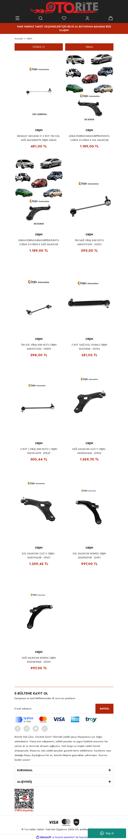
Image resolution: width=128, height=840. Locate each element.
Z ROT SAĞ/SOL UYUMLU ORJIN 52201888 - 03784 (89, 347)
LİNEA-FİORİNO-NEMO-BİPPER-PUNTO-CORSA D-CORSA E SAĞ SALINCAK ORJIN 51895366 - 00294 (38, 242)
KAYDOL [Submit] (104, 708)
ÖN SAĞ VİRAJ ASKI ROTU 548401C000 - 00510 (89, 242)
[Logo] (64, 7)
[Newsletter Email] (64, 709)
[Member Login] (87, 18)
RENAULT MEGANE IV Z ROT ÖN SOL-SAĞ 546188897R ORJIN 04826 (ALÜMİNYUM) (38, 138)
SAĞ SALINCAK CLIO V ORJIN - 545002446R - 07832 (89, 451)
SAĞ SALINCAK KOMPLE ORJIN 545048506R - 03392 (39, 660)
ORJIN (29, 38)
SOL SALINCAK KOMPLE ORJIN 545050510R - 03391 (89, 555)
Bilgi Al (107, 833)
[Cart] (110, 18)
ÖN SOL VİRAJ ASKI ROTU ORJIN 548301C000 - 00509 (39, 347)
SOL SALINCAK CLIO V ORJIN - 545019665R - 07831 (39, 555)
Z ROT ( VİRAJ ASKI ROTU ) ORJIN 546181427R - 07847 (38, 451)
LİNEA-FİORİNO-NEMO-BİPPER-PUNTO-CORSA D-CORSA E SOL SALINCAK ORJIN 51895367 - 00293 (89, 138)
